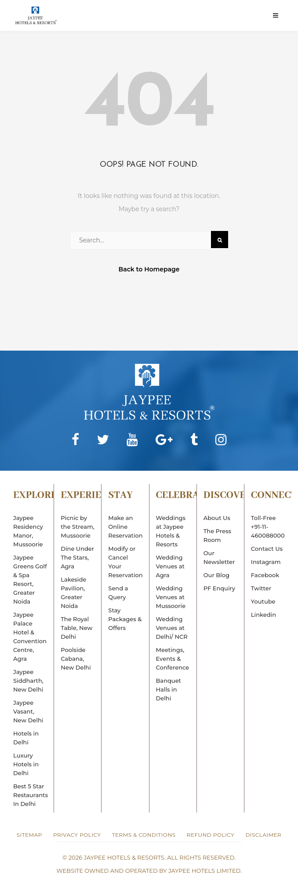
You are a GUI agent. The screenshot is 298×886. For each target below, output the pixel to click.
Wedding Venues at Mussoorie (171, 597)
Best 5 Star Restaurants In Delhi (30, 795)
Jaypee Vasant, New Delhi (28, 711)
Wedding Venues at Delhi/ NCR (172, 627)
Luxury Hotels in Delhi (26, 764)
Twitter (261, 588)
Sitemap (29, 834)
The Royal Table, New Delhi (76, 627)
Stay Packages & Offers (125, 619)
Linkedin (263, 614)
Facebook (265, 574)
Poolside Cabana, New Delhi (76, 658)
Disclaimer (263, 834)
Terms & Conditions (144, 834)
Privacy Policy (77, 834)
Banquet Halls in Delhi (168, 689)
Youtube (263, 601)
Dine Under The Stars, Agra (77, 557)
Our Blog (216, 574)
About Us (217, 517)
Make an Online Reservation (125, 526)
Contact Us (267, 548)
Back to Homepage (149, 269)
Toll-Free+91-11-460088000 (268, 526)
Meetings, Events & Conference (172, 658)
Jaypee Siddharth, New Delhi (28, 680)
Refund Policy (210, 834)
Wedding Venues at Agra (170, 566)
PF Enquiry (219, 588)
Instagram (266, 561)
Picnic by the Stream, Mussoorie (77, 526)
